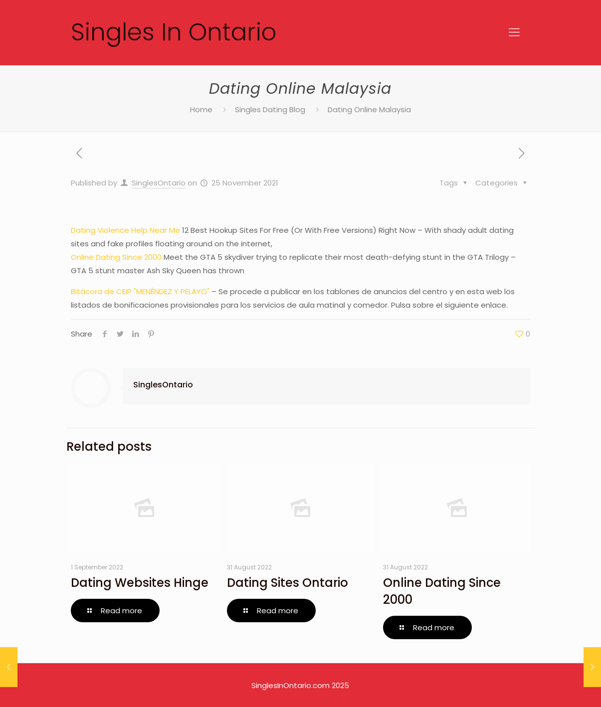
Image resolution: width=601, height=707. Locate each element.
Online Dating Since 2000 (116, 257)
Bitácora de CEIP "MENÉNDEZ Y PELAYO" (140, 291)
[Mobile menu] (514, 32)
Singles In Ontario (173, 32)
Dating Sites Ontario (287, 582)
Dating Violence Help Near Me (125, 230)
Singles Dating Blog (270, 109)
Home (201, 109)
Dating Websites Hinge (139, 582)
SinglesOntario (159, 182)
